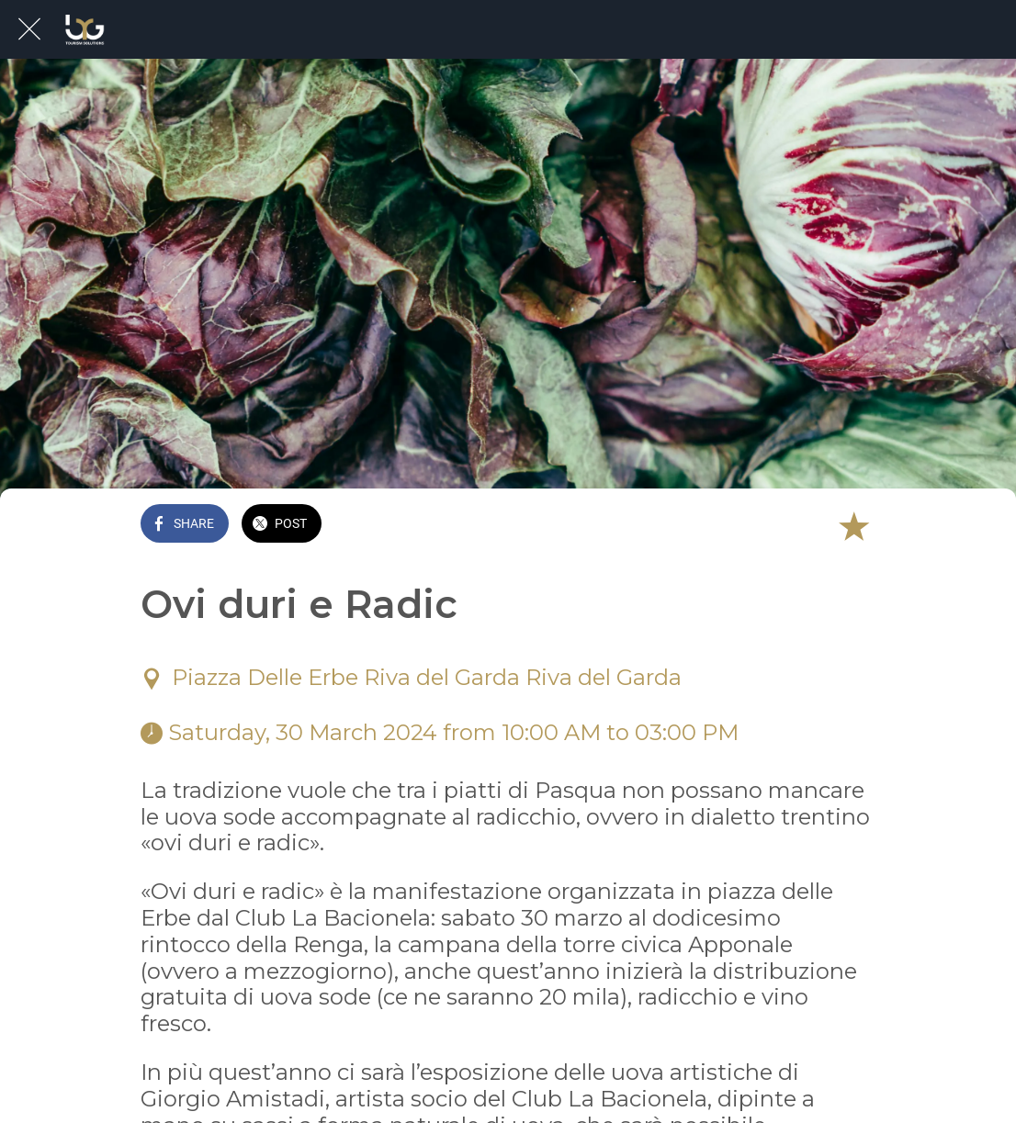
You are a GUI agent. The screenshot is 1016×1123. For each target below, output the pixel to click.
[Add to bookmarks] (853, 525)
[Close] (29, 29)
